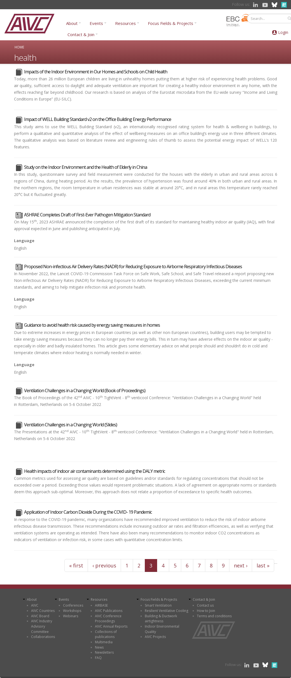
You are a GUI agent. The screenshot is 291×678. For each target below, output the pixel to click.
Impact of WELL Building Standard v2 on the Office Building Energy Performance (97, 119)
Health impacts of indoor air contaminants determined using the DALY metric (94, 471)
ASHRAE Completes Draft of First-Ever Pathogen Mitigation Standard (87, 215)
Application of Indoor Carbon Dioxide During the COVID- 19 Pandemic (88, 512)
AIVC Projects (155, 636)
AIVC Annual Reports (111, 626)
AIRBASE (101, 605)
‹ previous (104, 565)
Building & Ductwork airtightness (161, 619)
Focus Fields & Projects (170, 23)
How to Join (206, 610)
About (72, 23)
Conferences (73, 605)
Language (24, 240)
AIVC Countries (43, 610)
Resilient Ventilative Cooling (166, 610)
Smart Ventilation (158, 605)
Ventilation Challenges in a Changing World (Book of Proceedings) (84, 390)
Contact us (205, 605)
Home (19, 47)
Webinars (70, 616)
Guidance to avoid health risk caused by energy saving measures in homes (92, 325)
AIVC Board (40, 616)
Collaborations (43, 636)
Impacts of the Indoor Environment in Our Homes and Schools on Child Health (95, 72)
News (99, 647)
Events (96, 23)
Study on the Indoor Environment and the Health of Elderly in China (85, 167)
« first (76, 565)
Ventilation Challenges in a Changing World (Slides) (70, 425)
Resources (125, 23)
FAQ (98, 657)
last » (263, 565)
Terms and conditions (214, 616)
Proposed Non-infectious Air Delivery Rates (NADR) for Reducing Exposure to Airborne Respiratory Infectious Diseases (133, 266)
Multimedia (104, 642)
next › (240, 565)
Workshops (72, 610)
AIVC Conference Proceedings (108, 619)
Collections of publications (106, 634)
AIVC (34, 605)
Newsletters (104, 652)
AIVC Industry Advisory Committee (41, 626)
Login (283, 32)
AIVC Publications (108, 610)
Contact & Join (80, 34)
